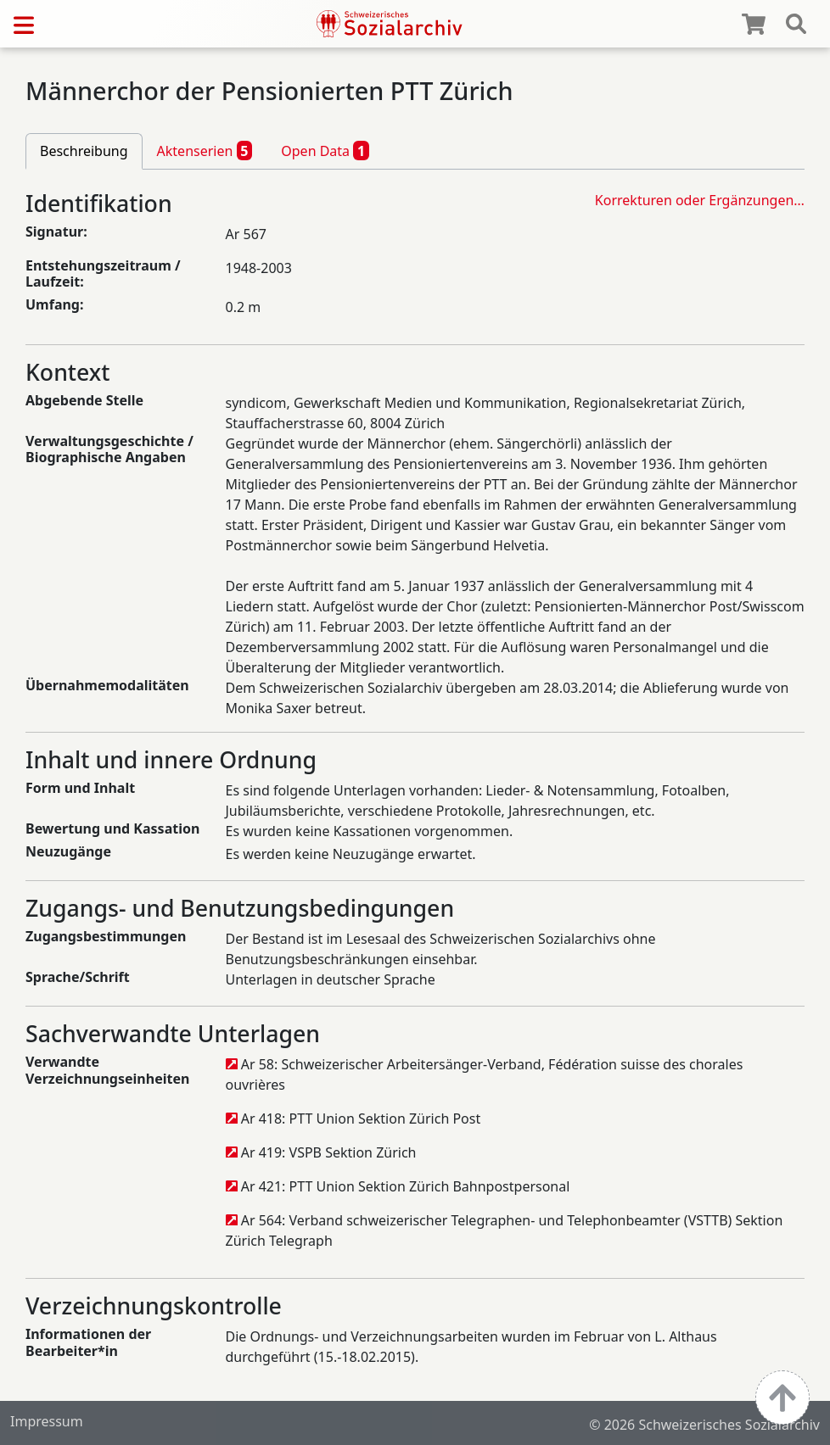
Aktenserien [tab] (205, 150)
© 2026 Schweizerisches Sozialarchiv (704, 1424)
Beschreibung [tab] (84, 151)
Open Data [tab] (325, 150)
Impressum (46, 1421)
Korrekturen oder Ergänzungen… (700, 200)
